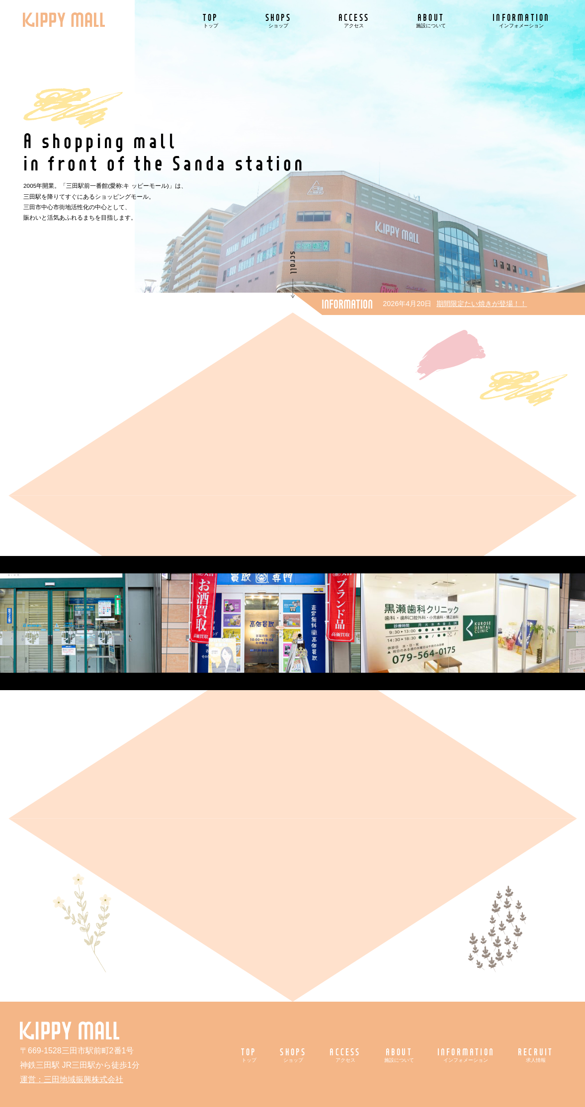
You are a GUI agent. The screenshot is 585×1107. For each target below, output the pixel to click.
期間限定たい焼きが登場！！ (481, 304)
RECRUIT (535, 1054)
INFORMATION (521, 20)
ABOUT (431, 20)
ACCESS (353, 20)
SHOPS (278, 20)
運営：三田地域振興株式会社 (71, 1079)
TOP (211, 20)
